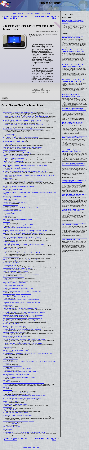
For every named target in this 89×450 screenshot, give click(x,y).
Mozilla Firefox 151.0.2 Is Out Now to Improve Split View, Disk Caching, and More (74, 65)
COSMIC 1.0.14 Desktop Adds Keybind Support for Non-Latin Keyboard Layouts (73, 50)
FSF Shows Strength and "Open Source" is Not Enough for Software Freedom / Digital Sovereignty (28, 353)
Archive (44, 13)
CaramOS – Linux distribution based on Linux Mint (15, 155)
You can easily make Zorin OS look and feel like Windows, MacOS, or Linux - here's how (25, 165)
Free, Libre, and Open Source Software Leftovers (15, 350)
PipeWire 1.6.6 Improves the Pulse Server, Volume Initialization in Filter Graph (73, 123)
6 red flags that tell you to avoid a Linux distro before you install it (19, 392)
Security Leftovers (7, 216)
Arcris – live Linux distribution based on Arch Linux (15, 271)
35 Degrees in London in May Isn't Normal (13, 332)
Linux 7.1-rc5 (6, 387)
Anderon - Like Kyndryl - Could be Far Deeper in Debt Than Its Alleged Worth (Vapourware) (26, 116)
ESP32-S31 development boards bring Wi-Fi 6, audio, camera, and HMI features (74, 238)
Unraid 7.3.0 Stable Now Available (11, 426)
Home (14, 13)
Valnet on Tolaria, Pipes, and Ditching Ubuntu (14, 282)
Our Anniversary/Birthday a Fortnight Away (13, 141)
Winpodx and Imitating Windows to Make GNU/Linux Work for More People (22, 291)
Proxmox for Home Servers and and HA (13, 285)
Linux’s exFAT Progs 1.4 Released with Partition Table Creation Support (72, 36)
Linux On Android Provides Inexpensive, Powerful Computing (18, 153)
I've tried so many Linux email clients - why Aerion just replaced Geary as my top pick (24, 171)
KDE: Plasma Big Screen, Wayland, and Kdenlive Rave (17, 294)
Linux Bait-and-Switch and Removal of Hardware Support (17, 219)
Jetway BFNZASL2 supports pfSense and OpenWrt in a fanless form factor (73, 210)
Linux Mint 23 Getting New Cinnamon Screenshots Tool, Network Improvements (23, 129)
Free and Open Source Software (11, 262)
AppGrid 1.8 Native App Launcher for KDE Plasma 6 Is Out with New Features (73, 150)
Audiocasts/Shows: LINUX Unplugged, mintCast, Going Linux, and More (21, 371)
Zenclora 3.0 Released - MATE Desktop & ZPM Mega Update (18, 421)
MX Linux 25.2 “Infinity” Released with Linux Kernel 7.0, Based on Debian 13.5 (22, 120)
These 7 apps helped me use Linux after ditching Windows (17, 268)
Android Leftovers (7, 144)
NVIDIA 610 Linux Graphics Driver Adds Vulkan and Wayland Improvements (73, 80)
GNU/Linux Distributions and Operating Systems (15, 196)
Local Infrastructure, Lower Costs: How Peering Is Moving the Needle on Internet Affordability (73, 22)
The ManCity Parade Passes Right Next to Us (14, 336)
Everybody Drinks (7, 347)
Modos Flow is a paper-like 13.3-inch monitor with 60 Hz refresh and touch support (74, 181)
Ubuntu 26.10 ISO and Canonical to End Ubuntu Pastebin (17, 368)
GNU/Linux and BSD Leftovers (10, 359)
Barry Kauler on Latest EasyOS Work (12, 366)
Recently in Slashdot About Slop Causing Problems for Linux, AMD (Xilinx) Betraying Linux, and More (28, 175)
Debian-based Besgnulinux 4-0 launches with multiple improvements (20, 308)
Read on (4, 98)
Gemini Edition (30, 13)
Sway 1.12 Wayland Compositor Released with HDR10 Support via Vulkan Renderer (74, 136)
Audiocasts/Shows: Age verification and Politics (15, 202)
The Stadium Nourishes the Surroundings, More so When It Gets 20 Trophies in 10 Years (25, 230)
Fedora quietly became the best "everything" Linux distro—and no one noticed (22, 147)
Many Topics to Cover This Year (11, 257)
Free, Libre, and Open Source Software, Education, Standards (18, 186)
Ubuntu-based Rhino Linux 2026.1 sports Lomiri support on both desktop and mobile (24, 312)
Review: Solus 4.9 (7, 407)
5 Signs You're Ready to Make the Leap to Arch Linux (15, 17)
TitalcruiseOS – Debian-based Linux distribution (15, 326)
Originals (37, 13)
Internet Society (66, 17)
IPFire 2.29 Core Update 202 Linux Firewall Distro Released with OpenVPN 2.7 (73, 95)
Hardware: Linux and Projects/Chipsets (12, 210)
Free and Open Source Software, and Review (14, 150)
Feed (48, 13)
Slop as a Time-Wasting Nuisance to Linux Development (17, 227)
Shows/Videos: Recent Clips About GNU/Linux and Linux (17, 168)
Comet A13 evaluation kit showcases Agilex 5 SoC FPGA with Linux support (74, 223)
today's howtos (6, 222)
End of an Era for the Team (9, 265)
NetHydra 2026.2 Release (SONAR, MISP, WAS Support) (17, 415)
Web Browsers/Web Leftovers (10, 205)
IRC (23, 13)
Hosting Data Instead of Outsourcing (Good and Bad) (16, 296)
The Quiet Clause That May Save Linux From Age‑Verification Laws (20, 112)
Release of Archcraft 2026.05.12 (11, 424)
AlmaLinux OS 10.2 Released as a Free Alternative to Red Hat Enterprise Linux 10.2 (74, 109)
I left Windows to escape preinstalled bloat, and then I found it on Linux (20, 260)
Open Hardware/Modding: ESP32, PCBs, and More (16, 374)
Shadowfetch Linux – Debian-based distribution (15, 404)
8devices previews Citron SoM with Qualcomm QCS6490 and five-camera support (74, 195)
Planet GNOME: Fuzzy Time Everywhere (13, 161)
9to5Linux (65, 33)
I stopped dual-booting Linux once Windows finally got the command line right (22, 318)
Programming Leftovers (9, 134)
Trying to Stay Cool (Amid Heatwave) (12, 410)
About (19, 13)
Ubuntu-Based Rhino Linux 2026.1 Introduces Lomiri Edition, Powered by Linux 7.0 (24, 432)
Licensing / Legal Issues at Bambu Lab (12, 189)
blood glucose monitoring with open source (13, 277)
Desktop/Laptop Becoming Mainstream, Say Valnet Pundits (18, 288)
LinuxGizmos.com (67, 177)
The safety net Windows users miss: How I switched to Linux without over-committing (24, 321)
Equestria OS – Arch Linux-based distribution (14, 158)
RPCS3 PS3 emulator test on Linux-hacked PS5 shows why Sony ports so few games (24, 395)
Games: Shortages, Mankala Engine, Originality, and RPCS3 (18, 224)
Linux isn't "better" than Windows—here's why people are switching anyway (22, 398)
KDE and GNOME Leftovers (10, 199)
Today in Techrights (7, 178)
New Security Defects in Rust (10, 241)
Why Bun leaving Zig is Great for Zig (12, 248)
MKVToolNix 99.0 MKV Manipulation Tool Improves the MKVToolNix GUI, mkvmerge (73, 164)
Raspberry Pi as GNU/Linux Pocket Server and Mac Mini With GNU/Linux (21, 302)
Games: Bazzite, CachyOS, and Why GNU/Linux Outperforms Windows (21, 299)
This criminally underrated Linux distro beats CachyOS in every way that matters (23, 315)
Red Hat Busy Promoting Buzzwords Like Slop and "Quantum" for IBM (20, 207)
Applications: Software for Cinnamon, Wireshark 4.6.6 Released (19, 377)
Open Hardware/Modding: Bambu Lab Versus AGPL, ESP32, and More (21, 274)
